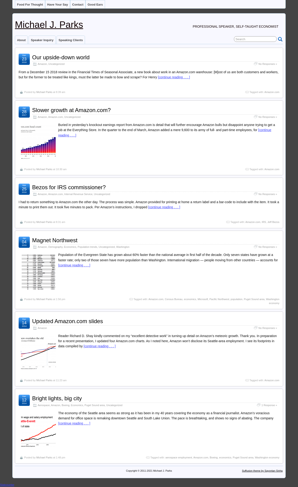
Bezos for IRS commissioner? (69, 187)
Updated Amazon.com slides (67, 321)
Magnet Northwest (55, 240)
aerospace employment (179, 457)
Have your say (57, 4)
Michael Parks (44, 92)
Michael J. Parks (49, 25)
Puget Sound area (254, 299)
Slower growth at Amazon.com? (71, 110)
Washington (122, 246)
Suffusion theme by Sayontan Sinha (262, 470)
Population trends (87, 246)
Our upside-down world (61, 57)
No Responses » (267, 64)
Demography (55, 246)
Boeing (66, 405)
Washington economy (267, 457)
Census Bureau (174, 299)
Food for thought (30, 4)
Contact (77, 4)
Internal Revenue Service (78, 194)
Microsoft (203, 299)
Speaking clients (71, 40)
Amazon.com (271, 92)
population (237, 299)
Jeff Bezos (273, 222)
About (21, 40)
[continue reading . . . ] (174, 77)
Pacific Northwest (219, 299)
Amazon (42, 64)
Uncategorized (56, 64)
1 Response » (269, 405)
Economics (70, 246)
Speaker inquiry (42, 40)
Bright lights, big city (57, 398)
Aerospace (44, 405)
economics (190, 299)
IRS (264, 222)
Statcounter (7, 485)
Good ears (95, 4)
